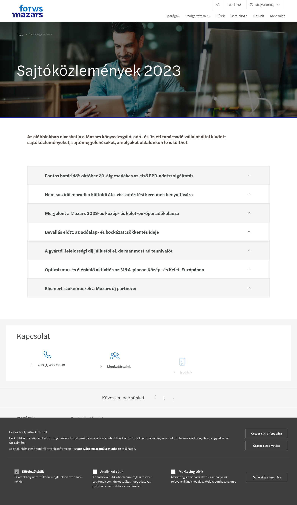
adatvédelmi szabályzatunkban (99, 448)
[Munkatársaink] (115, 365)
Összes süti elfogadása (266, 433)
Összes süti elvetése (266, 445)
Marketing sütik (191, 471)
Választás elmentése (267, 477)
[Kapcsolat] (47, 360)
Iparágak (172, 15)
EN (230, 4)
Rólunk (258, 15)
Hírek (220, 15)
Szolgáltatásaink (197, 15)
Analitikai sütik (111, 471)
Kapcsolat (277, 15)
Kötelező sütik (33, 471)
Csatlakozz (239, 15)
